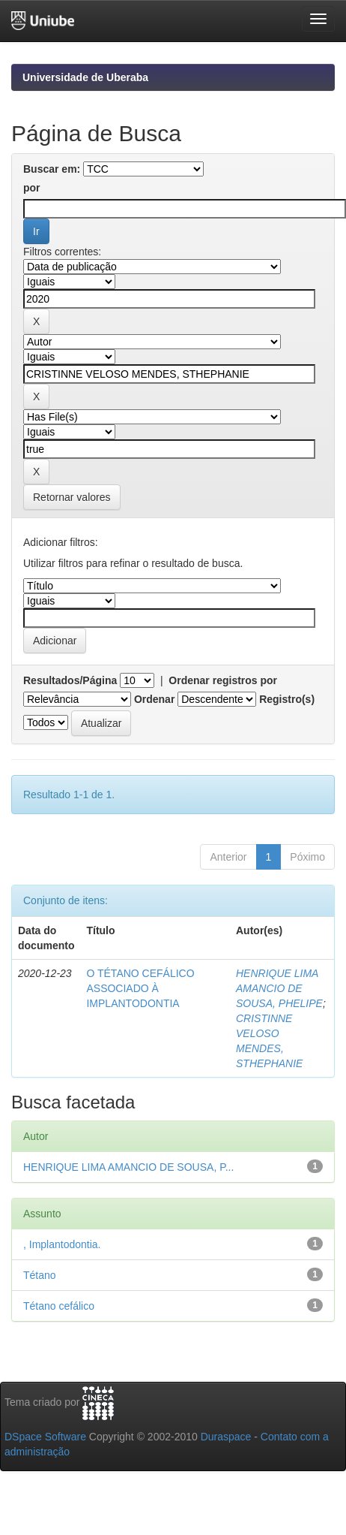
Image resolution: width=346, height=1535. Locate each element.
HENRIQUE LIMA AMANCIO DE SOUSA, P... (128, 1167)
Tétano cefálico (58, 1306)
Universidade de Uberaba (85, 77)
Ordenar (154, 699)
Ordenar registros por (223, 680)
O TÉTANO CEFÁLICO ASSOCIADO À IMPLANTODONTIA (140, 988)
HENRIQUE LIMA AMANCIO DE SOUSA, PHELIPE (279, 988)
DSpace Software (45, 1437)
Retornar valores (72, 497)
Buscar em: (51, 169)
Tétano (39, 1275)
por (31, 188)
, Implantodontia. (62, 1244)
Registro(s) (287, 699)
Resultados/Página (70, 680)
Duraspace (226, 1437)
